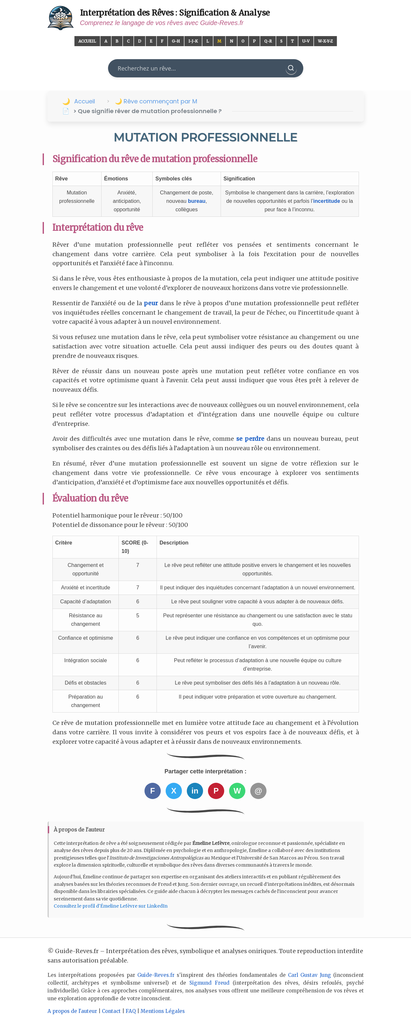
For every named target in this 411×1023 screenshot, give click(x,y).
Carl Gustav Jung (309, 975)
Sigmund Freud (209, 983)
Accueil (87, 41)
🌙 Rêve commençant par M (156, 101)
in (194, 790)
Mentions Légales (163, 1011)
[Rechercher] (291, 68)
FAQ (131, 1011)
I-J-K (193, 41)
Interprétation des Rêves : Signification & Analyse (175, 13)
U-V (305, 41)
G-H (176, 41)
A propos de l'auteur (72, 1011)
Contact (111, 1011)
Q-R (268, 41)
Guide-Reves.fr (155, 975)
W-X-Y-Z (325, 41)
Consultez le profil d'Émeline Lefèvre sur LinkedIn (111, 906)
